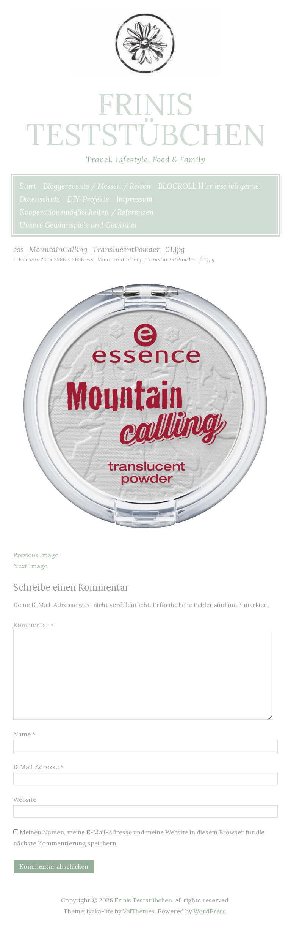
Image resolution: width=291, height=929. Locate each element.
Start (28, 186)
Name (24, 734)
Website (24, 799)
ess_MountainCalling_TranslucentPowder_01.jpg (150, 259)
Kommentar (33, 625)
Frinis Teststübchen (146, 119)
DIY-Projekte (88, 199)
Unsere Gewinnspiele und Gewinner (79, 224)
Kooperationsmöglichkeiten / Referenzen (87, 211)
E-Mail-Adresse (38, 767)
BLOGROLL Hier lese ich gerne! (209, 186)
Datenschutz (40, 199)
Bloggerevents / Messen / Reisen (97, 186)
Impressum (134, 199)
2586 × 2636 (69, 259)
